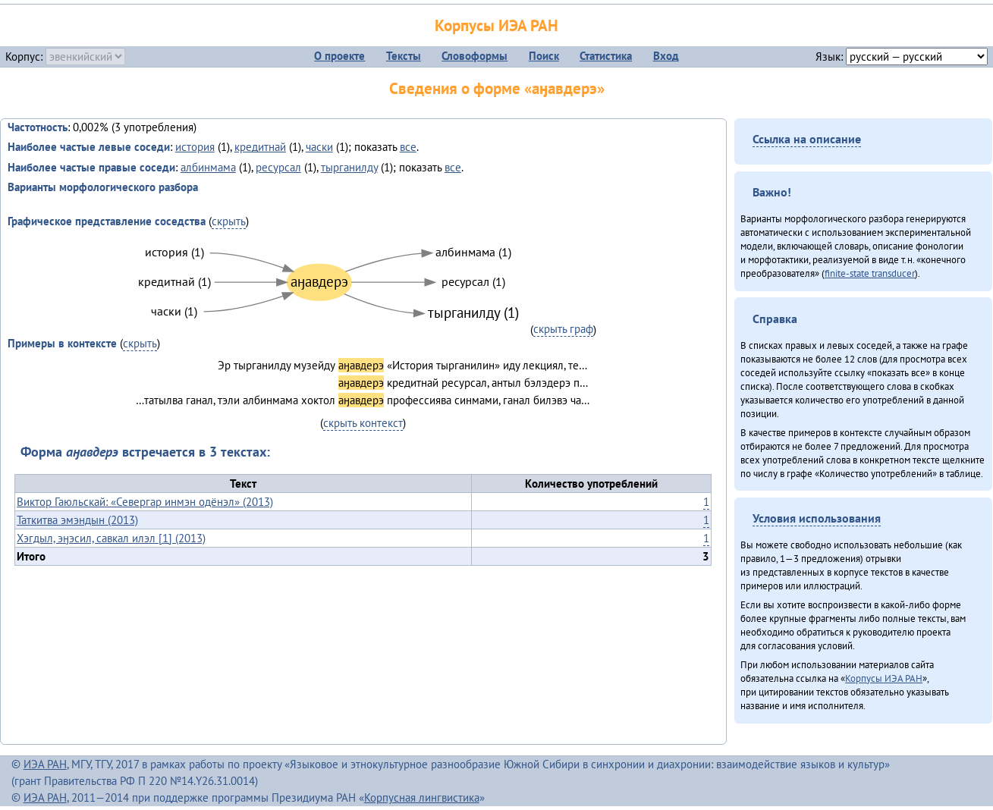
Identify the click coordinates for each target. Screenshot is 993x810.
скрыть (229, 221)
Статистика (606, 56)
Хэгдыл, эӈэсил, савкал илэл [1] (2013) (111, 538)
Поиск (544, 56)
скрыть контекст (363, 423)
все (408, 147)
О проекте (339, 56)
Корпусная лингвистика (421, 797)
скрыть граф (563, 329)
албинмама (208, 167)
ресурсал (278, 167)
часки (319, 147)
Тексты (403, 56)
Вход (666, 56)
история (195, 147)
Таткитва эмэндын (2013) (77, 520)
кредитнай (260, 147)
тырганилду (349, 167)
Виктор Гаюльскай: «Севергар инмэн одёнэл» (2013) (145, 501)
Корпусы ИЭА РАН (496, 25)
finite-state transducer (870, 273)
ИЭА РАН (45, 764)
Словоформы (474, 56)
